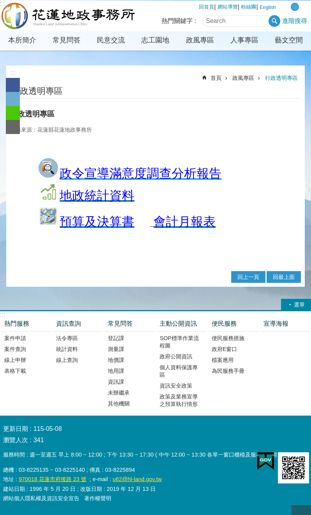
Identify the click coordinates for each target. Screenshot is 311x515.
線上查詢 (67, 360)
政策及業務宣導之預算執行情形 (179, 400)
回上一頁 (248, 277)
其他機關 (119, 403)
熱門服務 (16, 323)
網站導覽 (228, 7)
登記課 (116, 338)
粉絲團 (248, 7)
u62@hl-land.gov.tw (137, 479)
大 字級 (303, 7)
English (268, 7)
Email (13, 127)
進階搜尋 (294, 21)
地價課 (116, 360)
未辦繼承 (119, 393)
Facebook (13, 85)
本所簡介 (22, 40)
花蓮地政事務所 (68, 16)
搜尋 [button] (274, 21)
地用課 (116, 371)
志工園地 (155, 40)
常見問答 (67, 40)
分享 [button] (296, 90)
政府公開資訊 (176, 356)
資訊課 (116, 382)
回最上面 (284, 277)
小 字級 (287, 7)
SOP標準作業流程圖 (179, 342)
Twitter (13, 99)
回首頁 (206, 7)
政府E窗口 (224, 349)
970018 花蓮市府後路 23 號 (52, 479)
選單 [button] (299, 305)
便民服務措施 (228, 338)
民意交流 (111, 40)
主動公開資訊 (178, 323)
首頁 (216, 78)
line (13, 113)
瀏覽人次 (15, 440)
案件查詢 (15, 349)
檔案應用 (223, 360)
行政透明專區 (281, 78)
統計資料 (67, 349)
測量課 (116, 349)
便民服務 (224, 323)
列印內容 (274, 90)
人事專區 (244, 40)
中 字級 (295, 7)
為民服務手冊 (228, 371)
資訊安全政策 (176, 386)
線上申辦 (15, 360)
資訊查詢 (68, 323)
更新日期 (15, 428)
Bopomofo (285, 90)
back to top (301, 510)
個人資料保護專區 (179, 371)
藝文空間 (289, 40)
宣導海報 (276, 323)
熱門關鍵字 (177, 21)
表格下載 (15, 371)
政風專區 (200, 40)
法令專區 (67, 338)
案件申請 (15, 338)
